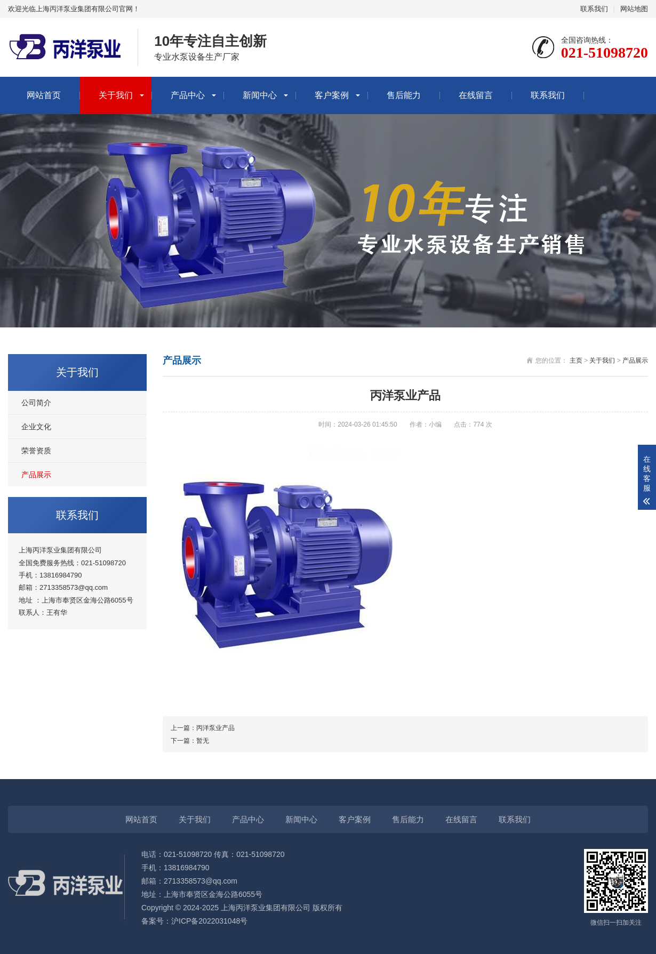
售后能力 (404, 95)
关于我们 (116, 95)
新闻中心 (260, 95)
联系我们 (594, 9)
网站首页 (44, 95)
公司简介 (36, 402)
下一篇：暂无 (190, 740)
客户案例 (332, 95)
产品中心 (188, 95)
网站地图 (634, 9)
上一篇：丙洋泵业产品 (203, 728)
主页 (576, 360)
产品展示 (36, 474)
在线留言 (476, 95)
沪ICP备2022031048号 (209, 921)
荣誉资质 (36, 450)
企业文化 (36, 426)
